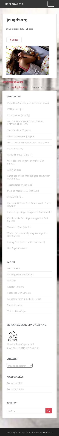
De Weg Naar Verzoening (20, 274)
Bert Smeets (14, 4)
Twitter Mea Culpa (16, 311)
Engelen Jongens (15, 286)
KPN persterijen (15, 109)
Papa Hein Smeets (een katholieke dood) (28, 102)
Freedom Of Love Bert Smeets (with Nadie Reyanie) (29, 204)
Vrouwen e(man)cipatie (19, 227)
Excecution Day (15, 148)
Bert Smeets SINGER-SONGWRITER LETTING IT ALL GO (25, 123)
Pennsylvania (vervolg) (18, 115)
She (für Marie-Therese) (19, 130)
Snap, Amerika (14, 305)
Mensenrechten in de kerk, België (24, 298)
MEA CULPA (17, 389)
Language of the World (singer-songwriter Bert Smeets (28, 177)
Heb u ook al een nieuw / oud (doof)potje (28, 142)
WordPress (47, 432)
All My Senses (14, 169)
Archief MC (16, 383)
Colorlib (29, 432)
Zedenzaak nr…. (15, 196)
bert (31, 28)
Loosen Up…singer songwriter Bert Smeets (29, 211)
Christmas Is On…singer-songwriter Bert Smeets (27, 219)
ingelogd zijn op (19, 87)
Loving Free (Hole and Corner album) (26, 242)
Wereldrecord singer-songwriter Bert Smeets (25, 162)
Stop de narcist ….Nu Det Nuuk (23, 190)
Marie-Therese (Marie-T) (19, 154)
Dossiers (11, 280)
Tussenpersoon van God (19, 184)
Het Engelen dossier (17, 248)
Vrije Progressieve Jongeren (21, 136)
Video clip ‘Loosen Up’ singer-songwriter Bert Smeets (27, 234)
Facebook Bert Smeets (19, 292)
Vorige (14, 39)
